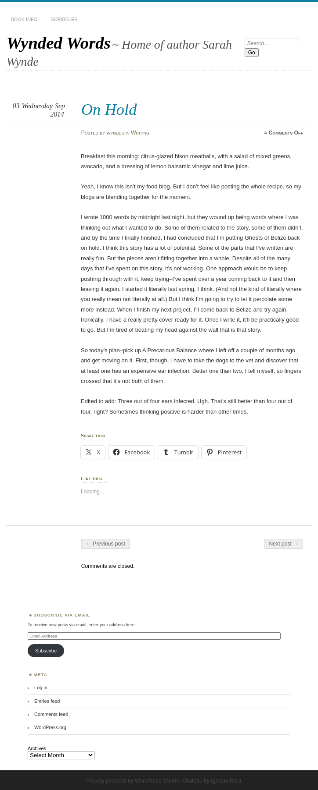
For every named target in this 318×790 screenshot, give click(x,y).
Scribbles (64, 19)
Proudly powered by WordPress (123, 781)
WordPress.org (50, 727)
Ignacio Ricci (226, 781)
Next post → (284, 544)
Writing (140, 133)
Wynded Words (58, 42)
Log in (40, 687)
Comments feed (51, 714)
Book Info (24, 19)
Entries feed (47, 701)
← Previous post (105, 544)
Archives (37, 748)
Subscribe (46, 650)
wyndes (115, 133)
